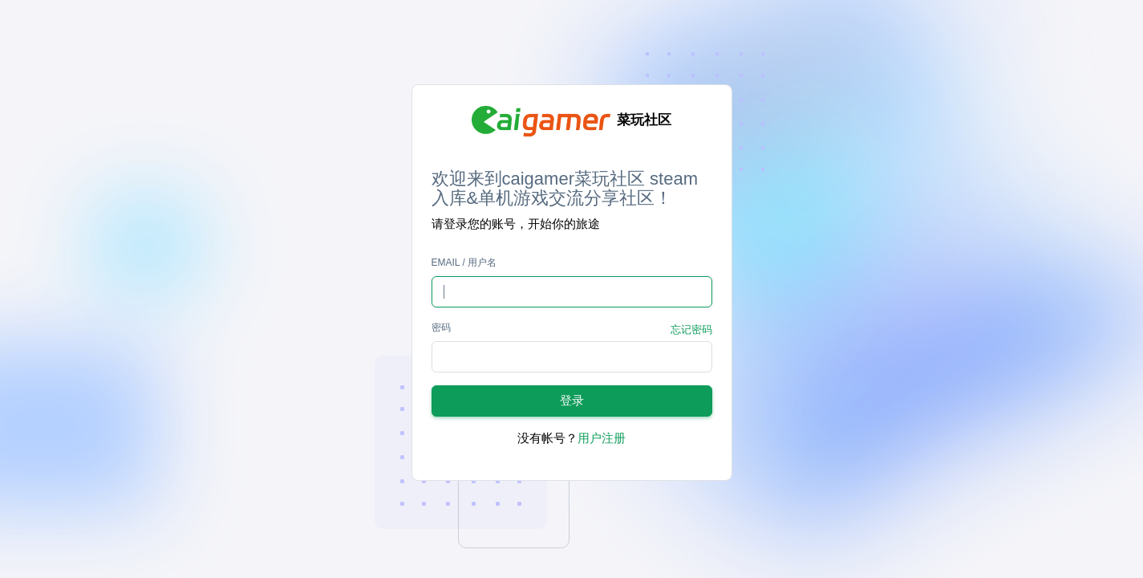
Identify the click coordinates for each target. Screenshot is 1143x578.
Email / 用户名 (464, 262)
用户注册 (602, 438)
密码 (441, 327)
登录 (572, 400)
